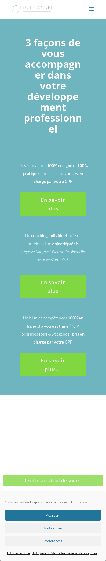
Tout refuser (53, 528)
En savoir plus (53, 203)
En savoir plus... (53, 364)
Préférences (53, 541)
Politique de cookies (18, 553)
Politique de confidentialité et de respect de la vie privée (64, 553)
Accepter (53, 515)
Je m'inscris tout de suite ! (53, 480)
